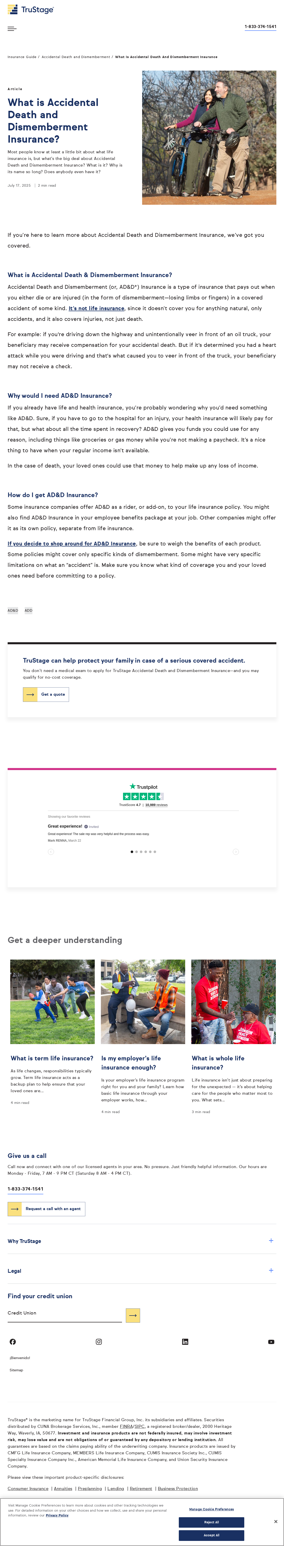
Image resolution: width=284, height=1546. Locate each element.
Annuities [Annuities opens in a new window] (63, 1489)
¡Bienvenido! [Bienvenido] (20, 1358)
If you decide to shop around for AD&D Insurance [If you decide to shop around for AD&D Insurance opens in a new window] (72, 544)
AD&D (13, 610)
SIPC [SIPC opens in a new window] (140, 1427)
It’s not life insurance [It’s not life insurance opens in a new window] (97, 308)
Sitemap (16, 1370)
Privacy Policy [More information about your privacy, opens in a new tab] (57, 1515)
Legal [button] (141, 1271)
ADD (29, 610)
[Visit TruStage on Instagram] (99, 1342)
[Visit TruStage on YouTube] (271, 1342)
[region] (142, 1522)
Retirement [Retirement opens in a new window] (141, 1489)
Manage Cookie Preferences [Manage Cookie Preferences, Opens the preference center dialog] (211, 1509)
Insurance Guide (22, 57)
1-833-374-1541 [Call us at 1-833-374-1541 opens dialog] (260, 27)
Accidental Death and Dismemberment (76, 57)
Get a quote (53, 695)
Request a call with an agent (53, 1209)
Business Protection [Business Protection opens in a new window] (178, 1489)
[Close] (275, 1521)
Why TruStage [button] (141, 1241)
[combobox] (65, 1315)
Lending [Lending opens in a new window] (115, 1489)
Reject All (211, 1522)
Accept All (211, 1535)
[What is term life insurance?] (52, 1073)
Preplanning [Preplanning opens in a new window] (90, 1489)
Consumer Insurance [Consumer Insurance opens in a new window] (28, 1489)
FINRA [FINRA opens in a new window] (126, 1427)
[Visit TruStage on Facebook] (13, 1342)
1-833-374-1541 (25, 1189)
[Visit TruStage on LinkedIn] (185, 1342)
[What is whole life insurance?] (233, 1078)
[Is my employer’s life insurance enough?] (143, 1078)
